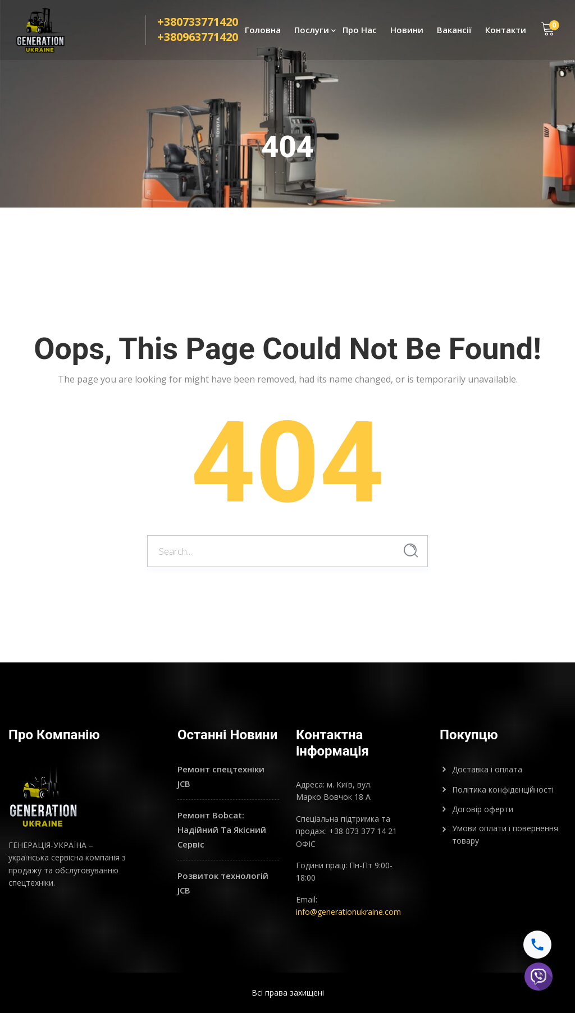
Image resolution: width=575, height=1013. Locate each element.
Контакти (505, 31)
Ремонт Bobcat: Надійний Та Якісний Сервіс (221, 829)
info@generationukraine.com (348, 911)
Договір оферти (482, 809)
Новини (406, 31)
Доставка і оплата (487, 769)
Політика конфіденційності (503, 789)
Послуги (311, 31)
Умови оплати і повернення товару (505, 834)
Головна (263, 31)
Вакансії (454, 31)
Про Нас (360, 31)
